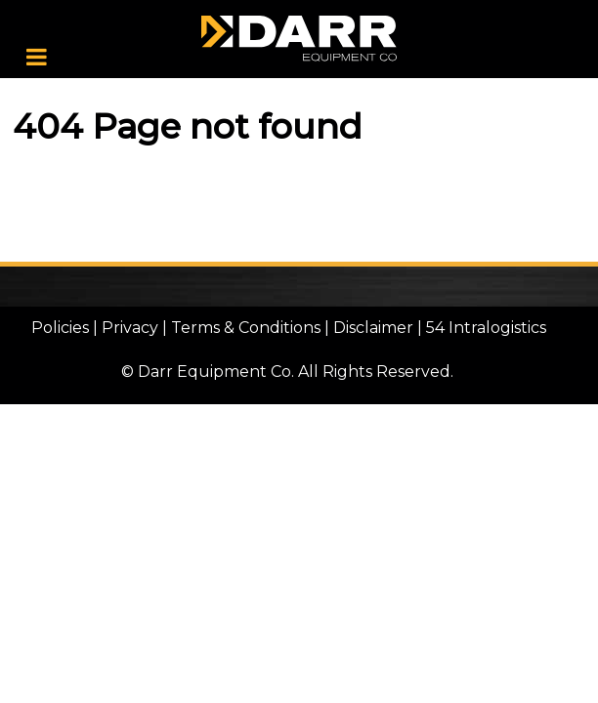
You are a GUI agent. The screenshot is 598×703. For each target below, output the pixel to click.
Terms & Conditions (245, 327)
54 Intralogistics (486, 327)
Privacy (130, 327)
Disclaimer (373, 327)
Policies (60, 327)
